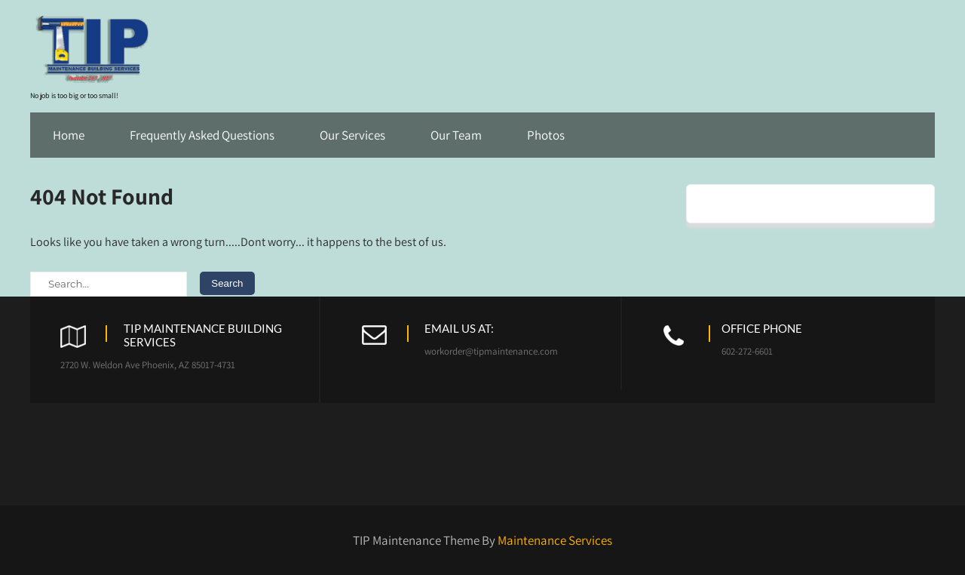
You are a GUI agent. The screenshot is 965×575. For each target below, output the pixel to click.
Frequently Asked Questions (202, 135)
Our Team (456, 135)
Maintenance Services (555, 540)
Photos (546, 135)
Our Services (352, 135)
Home (68, 135)
